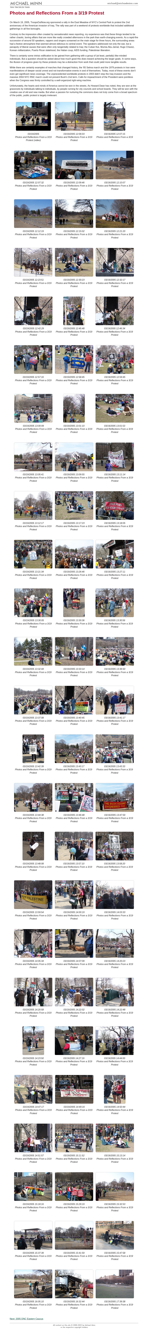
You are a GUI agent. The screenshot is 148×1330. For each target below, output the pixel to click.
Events (27, 7)
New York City (19, 7)
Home (12, 7)
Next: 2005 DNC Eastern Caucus (26, 1319)
